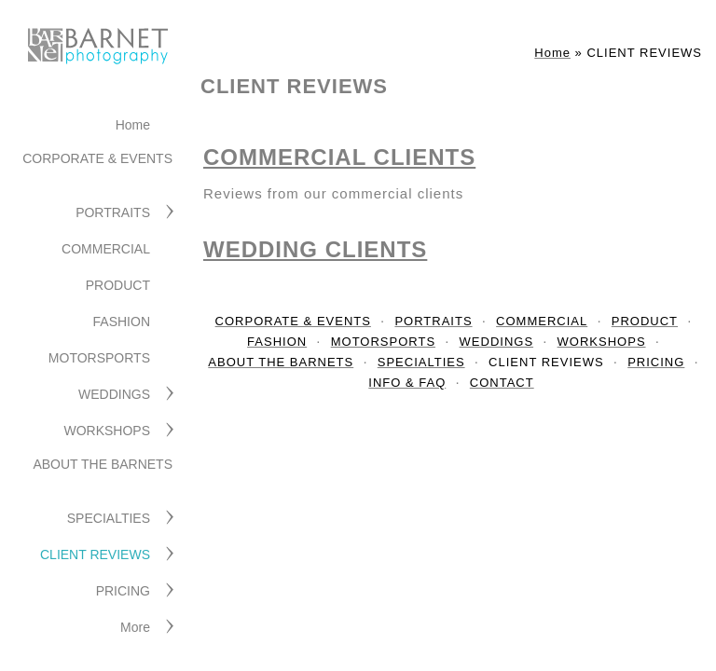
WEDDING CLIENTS (315, 249)
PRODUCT (118, 285)
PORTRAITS (113, 212)
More (135, 627)
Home (133, 124)
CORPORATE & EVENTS (97, 158)
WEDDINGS (114, 394)
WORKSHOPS (106, 430)
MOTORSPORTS (99, 357)
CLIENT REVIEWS (95, 554)
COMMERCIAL (106, 248)
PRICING (123, 590)
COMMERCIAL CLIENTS (339, 157)
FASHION (121, 321)
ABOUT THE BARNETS (102, 464)
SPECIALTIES (108, 518)
